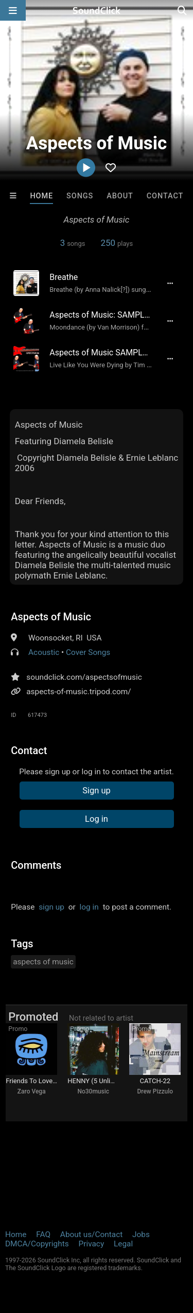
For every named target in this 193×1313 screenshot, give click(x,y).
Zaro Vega (31, 1091)
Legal (123, 1243)
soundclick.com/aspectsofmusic (84, 677)
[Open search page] (182, 10)
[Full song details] (170, 283)
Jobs (141, 1234)
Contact (165, 196)
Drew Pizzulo (155, 1091)
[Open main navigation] (13, 10)
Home (41, 196)
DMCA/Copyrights (37, 1243)
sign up (51, 907)
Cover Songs (88, 652)
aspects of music (43, 961)
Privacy (91, 1243)
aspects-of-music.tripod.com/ (78, 691)
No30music (93, 1091)
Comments (36, 865)
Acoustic (43, 652)
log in (89, 907)
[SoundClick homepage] (97, 10)
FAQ (43, 1234)
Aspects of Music (51, 617)
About (120, 196)
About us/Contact (91, 1234)
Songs (79, 196)
